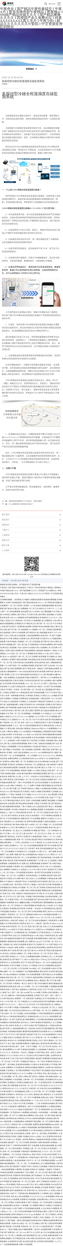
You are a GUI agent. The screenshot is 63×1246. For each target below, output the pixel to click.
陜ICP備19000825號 (19, 574)
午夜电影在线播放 (48, 1103)
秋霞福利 (47, 977)
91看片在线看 (21, 740)
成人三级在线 (29, 1028)
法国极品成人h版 (42, 764)
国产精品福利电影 (44, 857)
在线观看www (26, 629)
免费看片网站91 (38, 1205)
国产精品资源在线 (30, 603)
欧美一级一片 (35, 1082)
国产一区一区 (57, 770)
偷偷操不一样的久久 (52, 650)
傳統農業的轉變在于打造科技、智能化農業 (25, 501)
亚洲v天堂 (6, 893)
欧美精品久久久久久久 (49, 618)
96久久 (22, 1055)
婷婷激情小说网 (36, 1142)
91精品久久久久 (43, 854)
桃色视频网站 (9, 1163)
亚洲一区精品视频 (33, 800)
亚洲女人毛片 (37, 1040)
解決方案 (5, 545)
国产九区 (55, 743)
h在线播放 (28, 749)
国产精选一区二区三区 (42, 1010)
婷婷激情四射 (15, 1022)
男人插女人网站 (22, 1076)
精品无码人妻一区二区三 (15, 977)
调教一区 (7, 1010)
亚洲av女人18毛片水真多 (24, 1025)
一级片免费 (51, 851)
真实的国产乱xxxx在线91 (30, 612)
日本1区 (41, 965)
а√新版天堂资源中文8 (26, 704)
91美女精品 (36, 606)
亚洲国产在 (14, 692)
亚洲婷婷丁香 (46, 863)
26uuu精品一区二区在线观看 (39, 968)
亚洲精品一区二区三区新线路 (28, 641)
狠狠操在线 (12, 941)
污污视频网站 (57, 1100)
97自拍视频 (17, 1079)
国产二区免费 (55, 1226)
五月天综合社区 (53, 959)
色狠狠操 (20, 618)
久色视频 (54, 791)
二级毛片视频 (12, 1229)
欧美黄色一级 (31, 872)
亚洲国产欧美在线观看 (41, 626)
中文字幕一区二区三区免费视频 (18, 713)
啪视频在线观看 (37, 809)
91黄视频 (29, 653)
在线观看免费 (46, 1229)
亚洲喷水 (48, 704)
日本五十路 (43, 866)
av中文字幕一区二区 (12, 1001)
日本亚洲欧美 (42, 983)
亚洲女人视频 (16, 1136)
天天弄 (40, 1085)
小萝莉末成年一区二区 (48, 698)
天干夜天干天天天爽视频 (47, 716)
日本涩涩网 (6, 683)
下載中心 (5, 530)
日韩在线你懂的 (38, 896)
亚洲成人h (38, 695)
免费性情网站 (13, 758)
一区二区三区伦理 (9, 968)
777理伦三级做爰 (14, 794)
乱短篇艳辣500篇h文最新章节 (27, 677)
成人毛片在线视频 (47, 1232)
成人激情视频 (41, 632)
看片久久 (42, 851)
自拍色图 (11, 803)
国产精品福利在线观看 (24, 803)
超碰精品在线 (56, 962)
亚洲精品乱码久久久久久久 (38, 1016)
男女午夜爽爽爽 (52, 1175)
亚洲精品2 (12, 1082)
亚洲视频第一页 (6, 1112)
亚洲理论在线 (52, 1136)
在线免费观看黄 (25, 1217)
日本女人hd (54, 1199)
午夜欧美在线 (49, 935)
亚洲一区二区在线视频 (11, 1151)
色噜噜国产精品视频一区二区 (36, 1121)
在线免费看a (29, 662)
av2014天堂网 (39, 797)
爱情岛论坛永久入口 (10, 1088)
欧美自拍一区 (30, 764)
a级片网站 (42, 615)
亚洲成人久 (14, 956)
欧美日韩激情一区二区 (13, 1097)
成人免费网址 (5, 869)
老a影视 (29, 908)
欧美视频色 (50, 1196)
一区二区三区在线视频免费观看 (31, 845)
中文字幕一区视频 (19, 1061)
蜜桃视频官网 (34, 1193)
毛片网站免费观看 (23, 1070)
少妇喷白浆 (49, 1067)
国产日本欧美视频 (35, 911)
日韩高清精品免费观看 (24, 995)
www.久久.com (35, 752)
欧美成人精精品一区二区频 (20, 953)
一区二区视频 (31, 755)
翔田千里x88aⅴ (50, 899)
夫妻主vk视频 (35, 791)
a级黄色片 (47, 1094)
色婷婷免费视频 (38, 1118)
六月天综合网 (22, 968)
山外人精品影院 (38, 806)
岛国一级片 (51, 1238)
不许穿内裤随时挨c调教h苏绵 (17, 818)
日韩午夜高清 (7, 779)
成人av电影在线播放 (42, 1184)
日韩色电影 (40, 704)
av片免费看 (41, 875)
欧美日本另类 (32, 707)
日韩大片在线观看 (18, 632)
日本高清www (18, 917)
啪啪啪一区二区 (38, 629)
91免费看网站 (52, 728)
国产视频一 (12, 1220)
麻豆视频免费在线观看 (11, 806)
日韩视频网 (11, 746)
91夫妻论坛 (34, 1064)
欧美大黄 (16, 986)
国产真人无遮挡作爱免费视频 (15, 743)
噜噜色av (32, 1139)
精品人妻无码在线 (43, 1043)
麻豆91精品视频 (23, 1220)
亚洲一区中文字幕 (37, 1178)
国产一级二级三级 (20, 644)
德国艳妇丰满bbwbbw (34, 914)
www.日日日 (4, 1124)
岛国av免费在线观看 (22, 1100)
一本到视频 (53, 1112)
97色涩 (33, 1070)
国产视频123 (8, 749)
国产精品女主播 (10, 609)
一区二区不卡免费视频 (31, 1097)
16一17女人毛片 (37, 1100)
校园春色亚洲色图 (43, 1139)
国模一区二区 (21, 761)
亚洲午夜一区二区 (43, 1037)
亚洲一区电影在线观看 (15, 797)
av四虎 (6, 650)
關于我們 (5, 514)
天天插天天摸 (32, 615)
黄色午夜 (52, 827)
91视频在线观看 (35, 600)
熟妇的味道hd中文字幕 (33, 893)
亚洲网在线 (23, 698)
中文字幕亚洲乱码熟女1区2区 (13, 800)
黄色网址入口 (9, 821)
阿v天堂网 (43, 725)
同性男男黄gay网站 (39, 1211)
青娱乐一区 (41, 686)
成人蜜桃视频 (46, 612)
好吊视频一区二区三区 (27, 887)
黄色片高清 (36, 1154)
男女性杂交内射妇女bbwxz (22, 1010)
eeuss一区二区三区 (43, 917)
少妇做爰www (33, 851)
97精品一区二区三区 (8, 875)
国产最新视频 (13, 1085)
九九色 (43, 1208)
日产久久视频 (17, 1115)
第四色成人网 (9, 824)
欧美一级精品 (37, 668)
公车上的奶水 (56, 917)
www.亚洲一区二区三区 (16, 653)
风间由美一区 (21, 621)
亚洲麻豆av (14, 845)
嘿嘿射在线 (46, 890)
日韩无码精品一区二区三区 (24, 779)
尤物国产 (3, 914)
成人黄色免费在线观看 (9, 767)
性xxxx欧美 (38, 950)
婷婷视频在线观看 (40, 773)
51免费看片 (20, 875)
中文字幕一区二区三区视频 (44, 1091)
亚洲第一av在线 (25, 947)
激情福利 (39, 650)
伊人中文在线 (47, 893)
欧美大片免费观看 (34, 621)
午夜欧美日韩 (53, 1166)
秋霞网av (54, 788)
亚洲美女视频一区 (55, 1121)
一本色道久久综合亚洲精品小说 (41, 776)
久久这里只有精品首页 (16, 686)
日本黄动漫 (17, 734)
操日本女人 (25, 1022)
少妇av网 (56, 621)
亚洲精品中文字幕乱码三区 (25, 623)
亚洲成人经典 (45, 770)
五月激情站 (4, 908)
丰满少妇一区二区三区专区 (42, 953)
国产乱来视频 (54, 722)
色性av (36, 980)
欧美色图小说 (21, 821)
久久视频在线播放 (54, 1106)
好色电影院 (57, 1013)
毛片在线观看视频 (33, 974)
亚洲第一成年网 (22, 1139)
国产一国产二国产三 (53, 995)
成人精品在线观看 (48, 710)
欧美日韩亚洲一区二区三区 (16, 926)
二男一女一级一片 (23, 1163)
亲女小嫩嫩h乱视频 (22, 902)
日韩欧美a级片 (34, 1157)
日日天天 (47, 1100)
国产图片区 (45, 641)
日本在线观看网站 (49, 1034)
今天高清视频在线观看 (31, 1208)
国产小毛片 (4, 635)
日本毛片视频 (15, 965)
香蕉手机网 (34, 638)
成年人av (46, 1190)
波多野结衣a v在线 (7, 920)
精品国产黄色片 (37, 839)
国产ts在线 (12, 950)
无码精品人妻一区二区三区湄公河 (36, 1148)
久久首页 (36, 1232)
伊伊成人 (6, 953)
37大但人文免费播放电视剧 (29, 956)
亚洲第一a (27, 606)
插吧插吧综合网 (49, 731)
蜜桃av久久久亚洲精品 (22, 731)
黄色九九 (45, 695)
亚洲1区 (29, 977)
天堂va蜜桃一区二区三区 (34, 1172)
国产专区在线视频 (54, 686)
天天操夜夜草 (9, 980)
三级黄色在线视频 (44, 743)
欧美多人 (7, 989)
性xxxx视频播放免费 (8, 839)
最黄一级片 (35, 1181)
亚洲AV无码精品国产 (14, 603)
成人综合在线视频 (22, 1196)
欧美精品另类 (46, 1082)
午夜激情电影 (36, 836)
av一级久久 (10, 812)
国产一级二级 (17, 992)
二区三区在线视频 (26, 899)
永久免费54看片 (19, 878)
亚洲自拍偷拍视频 (47, 1145)
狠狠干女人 (6, 992)
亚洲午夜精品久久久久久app (22, 1214)
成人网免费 (52, 794)
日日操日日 (44, 638)
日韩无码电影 (11, 641)
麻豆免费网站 (28, 1115)
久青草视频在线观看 (51, 668)
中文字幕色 (37, 1073)
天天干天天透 (47, 989)
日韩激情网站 (24, 1007)
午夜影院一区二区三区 (11, 722)
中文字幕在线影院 (23, 674)
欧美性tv (3, 947)
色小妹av (53, 923)
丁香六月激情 (26, 806)
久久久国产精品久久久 (54, 944)
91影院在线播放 (49, 821)
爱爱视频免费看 (48, 606)
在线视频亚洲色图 (24, 1040)
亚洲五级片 (39, 665)
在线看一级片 (30, 1133)
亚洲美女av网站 (8, 761)
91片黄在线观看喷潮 (30, 725)
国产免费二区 (15, 788)
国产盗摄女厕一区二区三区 (20, 1181)
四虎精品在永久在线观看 (9, 1199)
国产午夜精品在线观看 (26, 1049)
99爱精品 (26, 728)
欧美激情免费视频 (49, 600)
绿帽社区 (11, 995)
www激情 (22, 1127)
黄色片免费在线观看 (33, 890)
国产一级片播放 (8, 1064)
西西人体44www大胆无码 (52, 911)
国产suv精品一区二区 (33, 824)
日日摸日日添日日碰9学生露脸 (38, 1055)
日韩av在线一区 (41, 1115)
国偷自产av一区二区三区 (21, 719)
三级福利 (48, 629)
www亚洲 (11, 929)
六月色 (43, 1154)
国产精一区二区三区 (44, 623)
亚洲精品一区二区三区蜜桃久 (45, 1214)
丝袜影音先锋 (48, 812)
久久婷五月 (23, 1088)
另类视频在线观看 (15, 1031)
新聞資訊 (5, 525)
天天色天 (24, 965)
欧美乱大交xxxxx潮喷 (16, 890)
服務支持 (5, 540)
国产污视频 (56, 635)
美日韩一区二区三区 (34, 812)
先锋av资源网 (15, 650)
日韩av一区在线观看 (17, 872)
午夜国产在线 (13, 899)
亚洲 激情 (4, 1109)
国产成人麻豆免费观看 (13, 668)
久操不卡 (13, 1193)
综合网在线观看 (51, 896)
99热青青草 (52, 920)
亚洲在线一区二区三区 (29, 1226)
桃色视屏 (46, 1142)
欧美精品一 (36, 815)
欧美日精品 (38, 653)
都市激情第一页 (8, 830)
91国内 (36, 803)
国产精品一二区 (44, 830)
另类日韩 (37, 734)
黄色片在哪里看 (53, 1208)
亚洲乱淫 (26, 836)
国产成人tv (4, 1016)
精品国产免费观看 (43, 1058)
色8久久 (3, 1229)
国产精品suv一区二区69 (41, 962)
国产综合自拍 (39, 899)
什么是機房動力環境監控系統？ (21, 504)
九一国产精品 (41, 1133)
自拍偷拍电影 (34, 698)
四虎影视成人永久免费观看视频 (42, 1163)
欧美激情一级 (18, 749)
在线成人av (25, 869)
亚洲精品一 (54, 1142)
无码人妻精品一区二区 (48, 1217)
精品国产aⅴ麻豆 (56, 764)
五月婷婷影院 (24, 758)
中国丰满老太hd (47, 974)
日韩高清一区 (34, 1088)
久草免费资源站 (36, 902)
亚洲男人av (4, 1157)
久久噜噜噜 (44, 1193)
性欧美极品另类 (34, 659)
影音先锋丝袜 (40, 662)
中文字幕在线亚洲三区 (45, 1004)
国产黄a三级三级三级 (25, 950)
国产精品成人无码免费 (11, 1226)
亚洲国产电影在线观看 (18, 659)
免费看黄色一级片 (24, 1106)
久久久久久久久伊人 (39, 794)
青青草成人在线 (35, 989)
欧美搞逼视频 (20, 1160)
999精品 (49, 1205)
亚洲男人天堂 (9, 674)
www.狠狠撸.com (30, 716)
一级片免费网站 (8, 677)
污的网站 (22, 701)
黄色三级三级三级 (35, 926)
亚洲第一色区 (12, 752)
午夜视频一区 (26, 1205)
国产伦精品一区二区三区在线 (26, 920)
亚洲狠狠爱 (49, 965)
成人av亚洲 (42, 1235)
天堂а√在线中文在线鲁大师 (27, 647)
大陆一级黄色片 (17, 893)
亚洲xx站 (59, 1196)
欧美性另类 (4, 1073)
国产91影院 (27, 668)
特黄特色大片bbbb (24, 1118)
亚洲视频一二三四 (33, 1103)
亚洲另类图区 (48, 1241)
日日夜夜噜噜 (57, 1082)
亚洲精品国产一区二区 (31, 1109)
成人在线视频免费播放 (29, 866)
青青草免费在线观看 (35, 821)
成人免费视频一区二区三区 (27, 609)
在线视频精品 (20, 1091)
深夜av (56, 953)
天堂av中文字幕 (19, 1103)
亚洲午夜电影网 (20, 860)
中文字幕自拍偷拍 (36, 1130)
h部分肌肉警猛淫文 (30, 1235)
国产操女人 (49, 806)
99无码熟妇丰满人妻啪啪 (30, 1187)
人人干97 (25, 776)
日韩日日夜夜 (18, 680)
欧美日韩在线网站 (39, 947)
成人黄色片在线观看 (18, 944)
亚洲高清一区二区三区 (16, 914)
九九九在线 (47, 842)
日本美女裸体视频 (24, 1211)
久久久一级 (17, 725)
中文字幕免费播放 (13, 770)
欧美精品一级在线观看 (39, 1112)
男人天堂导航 (32, 740)
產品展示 (5, 520)
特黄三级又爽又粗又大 (38, 767)
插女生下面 (32, 983)
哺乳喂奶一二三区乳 (12, 842)
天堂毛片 (26, 884)
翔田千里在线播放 (43, 1070)
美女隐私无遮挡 (29, 1169)
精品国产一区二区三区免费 (18, 1142)
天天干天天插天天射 (53, 692)
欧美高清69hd (41, 1238)
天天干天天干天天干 (8, 1034)
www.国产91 (27, 1232)
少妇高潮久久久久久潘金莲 (31, 842)
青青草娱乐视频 (53, 603)
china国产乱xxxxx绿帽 (31, 992)
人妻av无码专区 (6, 737)
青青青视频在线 (47, 785)
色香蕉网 (36, 749)
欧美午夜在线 (9, 1046)
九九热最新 (52, 860)
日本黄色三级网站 (9, 615)
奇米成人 (55, 842)
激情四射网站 (38, 977)
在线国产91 (8, 932)
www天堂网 (25, 986)
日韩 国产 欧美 (33, 848)
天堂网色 (16, 737)
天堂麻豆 (56, 1169)
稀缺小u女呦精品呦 (43, 788)
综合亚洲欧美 (19, 1133)
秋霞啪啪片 (43, 920)
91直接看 (56, 1205)
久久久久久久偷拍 (15, 1109)
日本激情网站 (49, 809)
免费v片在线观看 (25, 1244)
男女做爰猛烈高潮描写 (13, 938)
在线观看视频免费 (11, 1244)
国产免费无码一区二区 (13, 1232)
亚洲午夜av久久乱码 (35, 1190)
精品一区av (41, 1136)
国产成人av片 (53, 773)
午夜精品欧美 (24, 692)
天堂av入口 (47, 926)
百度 (12, 581)
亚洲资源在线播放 (23, 1064)
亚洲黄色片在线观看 (28, 1199)
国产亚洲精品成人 (42, 1025)
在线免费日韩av (43, 1199)
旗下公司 (52, 4)
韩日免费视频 (49, 1001)
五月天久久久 (11, 896)
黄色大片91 (10, 621)
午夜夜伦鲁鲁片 (21, 1202)
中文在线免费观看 (39, 1106)
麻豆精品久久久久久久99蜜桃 (21, 1073)
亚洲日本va (40, 929)
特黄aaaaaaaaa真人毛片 (25, 1184)
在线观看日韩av (52, 740)
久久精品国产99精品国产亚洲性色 (40, 701)
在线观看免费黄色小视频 (25, 1043)
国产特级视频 (11, 707)
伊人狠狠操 (40, 1169)
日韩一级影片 (30, 917)
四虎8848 (16, 1112)
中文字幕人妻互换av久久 (25, 929)
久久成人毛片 (48, 653)
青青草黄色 (4, 965)
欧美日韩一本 (46, 635)
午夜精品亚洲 (52, 878)
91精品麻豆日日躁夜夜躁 (47, 707)
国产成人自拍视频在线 (28, 854)
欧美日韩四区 (42, 881)
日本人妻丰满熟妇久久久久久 (21, 827)
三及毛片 (36, 1229)
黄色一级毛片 (51, 1052)
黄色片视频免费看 (25, 1229)
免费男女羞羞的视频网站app (43, 1124)
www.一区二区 (30, 683)
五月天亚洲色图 (49, 998)
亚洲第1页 (40, 944)
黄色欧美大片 (24, 809)
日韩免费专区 (22, 1157)
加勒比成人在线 (47, 1097)
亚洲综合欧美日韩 (53, 887)
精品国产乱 (52, 869)
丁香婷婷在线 (22, 1193)
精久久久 (30, 923)
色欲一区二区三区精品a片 (12, 905)
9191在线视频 (35, 818)
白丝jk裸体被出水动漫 (46, 761)
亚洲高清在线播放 (11, 1217)
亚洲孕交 (22, 923)
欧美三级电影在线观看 (44, 779)
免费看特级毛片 (47, 752)
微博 (26, 581)
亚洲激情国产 (32, 860)
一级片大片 (21, 1004)
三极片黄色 (52, 683)
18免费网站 (25, 1112)
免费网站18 (56, 1010)
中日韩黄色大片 (21, 851)
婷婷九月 (42, 609)
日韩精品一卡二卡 (22, 785)
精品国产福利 (52, 875)
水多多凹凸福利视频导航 (45, 1028)
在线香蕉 (11, 740)
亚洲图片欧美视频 (39, 656)
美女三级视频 (55, 1193)
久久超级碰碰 (41, 1049)
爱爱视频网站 (49, 902)
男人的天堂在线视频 (40, 782)
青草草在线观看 (18, 683)
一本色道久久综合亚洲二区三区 (42, 1007)
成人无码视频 (30, 932)
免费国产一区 (20, 998)
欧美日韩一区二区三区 (28, 1085)
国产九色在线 (49, 665)
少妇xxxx (26, 959)
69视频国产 (20, 971)
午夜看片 (35, 1217)
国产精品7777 (17, 959)
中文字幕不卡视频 (11, 1007)
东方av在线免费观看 (20, 1130)
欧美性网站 (15, 962)
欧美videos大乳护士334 (39, 758)
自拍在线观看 (26, 737)
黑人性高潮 (38, 1241)
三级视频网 (35, 713)
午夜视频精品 (37, 731)
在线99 (11, 1025)
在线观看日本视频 (30, 830)
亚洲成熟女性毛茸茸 (17, 908)
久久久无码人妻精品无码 (33, 1094)
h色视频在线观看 (27, 665)
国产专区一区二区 (48, 1157)
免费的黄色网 (53, 1235)
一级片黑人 (43, 677)
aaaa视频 (53, 695)
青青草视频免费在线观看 (52, 734)
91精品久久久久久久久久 (14, 716)
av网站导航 (45, 749)
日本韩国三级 (45, 803)
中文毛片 (43, 869)
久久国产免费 (16, 1208)
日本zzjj (44, 959)
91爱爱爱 (18, 1169)
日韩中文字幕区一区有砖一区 (11, 689)
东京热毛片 (56, 872)
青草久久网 (32, 743)
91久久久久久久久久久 (46, 755)
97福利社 (9, 881)
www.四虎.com (28, 734)
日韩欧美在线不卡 (41, 722)
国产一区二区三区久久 (38, 833)
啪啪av (37, 1223)
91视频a (33, 884)
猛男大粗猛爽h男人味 (18, 1190)
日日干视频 (26, 794)
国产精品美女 (9, 836)
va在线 (18, 773)
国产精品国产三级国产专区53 (21, 1166)
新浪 (19, 581)
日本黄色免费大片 (7, 1091)
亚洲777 (9, 1145)
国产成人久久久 (29, 1037)
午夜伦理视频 (28, 905)
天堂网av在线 (46, 992)
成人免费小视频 (12, 854)
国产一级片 (17, 782)
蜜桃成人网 (44, 980)
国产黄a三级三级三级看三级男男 (27, 710)
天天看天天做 (7, 1133)
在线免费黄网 (15, 612)
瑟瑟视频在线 (12, 1127)
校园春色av (24, 989)
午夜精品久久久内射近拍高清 (32, 1001)
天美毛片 (19, 836)
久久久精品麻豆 (55, 866)
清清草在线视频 (6, 866)
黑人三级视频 (16, 1235)
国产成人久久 (54, 881)
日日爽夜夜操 (19, 932)
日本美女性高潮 (30, 680)
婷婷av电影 (20, 824)
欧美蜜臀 (20, 941)
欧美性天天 (31, 944)
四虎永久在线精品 (15, 1037)
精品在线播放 (23, 752)
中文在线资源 (54, 782)
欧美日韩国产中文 (54, 1154)
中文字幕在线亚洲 (11, 923)
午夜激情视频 (31, 1127)
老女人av (5, 656)
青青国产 (52, 1187)
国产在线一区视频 (24, 896)
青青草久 (3, 929)
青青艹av (29, 1091)
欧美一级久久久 (27, 722)
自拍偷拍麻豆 (19, 1172)
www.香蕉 (36, 770)
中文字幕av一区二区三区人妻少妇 (15, 833)
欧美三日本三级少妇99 (15, 1058)
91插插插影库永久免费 (16, 863)
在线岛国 (19, 728)
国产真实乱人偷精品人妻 (38, 1076)
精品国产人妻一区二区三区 (20, 656)
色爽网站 (9, 1067)
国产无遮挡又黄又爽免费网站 (23, 1019)
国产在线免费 (28, 938)
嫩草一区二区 (9, 971)
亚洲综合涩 (6, 959)
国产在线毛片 (11, 626)
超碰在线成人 (54, 1076)
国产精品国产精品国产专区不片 (28, 1034)
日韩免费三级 (23, 767)
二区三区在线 (15, 1154)
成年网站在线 (11, 1118)
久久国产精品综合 (7, 998)
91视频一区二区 (48, 824)
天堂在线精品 (16, 1148)
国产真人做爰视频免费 (9, 704)
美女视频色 (11, 1184)
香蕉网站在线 (35, 1151)
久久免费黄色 (54, 677)
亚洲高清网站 (29, 1058)
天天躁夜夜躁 (33, 644)
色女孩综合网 (28, 1241)
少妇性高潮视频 (30, 1013)
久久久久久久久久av (37, 1196)
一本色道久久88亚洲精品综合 (44, 908)
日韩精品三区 (46, 956)
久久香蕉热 (33, 965)
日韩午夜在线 (18, 662)
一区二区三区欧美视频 (39, 986)
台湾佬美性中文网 (15, 1241)
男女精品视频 (45, 848)
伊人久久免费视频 (55, 1031)
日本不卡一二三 (53, 609)
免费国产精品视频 (48, 800)
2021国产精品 (39, 1052)
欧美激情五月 (49, 839)
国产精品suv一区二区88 (35, 1061)
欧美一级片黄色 (16, 884)
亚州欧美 (11, 764)
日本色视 (44, 1187)
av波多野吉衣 (31, 686)
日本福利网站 (31, 857)
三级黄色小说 (15, 1124)
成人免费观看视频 (33, 863)
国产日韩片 (21, 615)
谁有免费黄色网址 (41, 938)
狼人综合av (30, 878)
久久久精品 (58, 905)
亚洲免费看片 (53, 1133)
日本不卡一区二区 (33, 1160)
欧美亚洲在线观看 (52, 1178)
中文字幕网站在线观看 (50, 815)
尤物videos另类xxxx (38, 728)
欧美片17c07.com (54, 632)
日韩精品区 (45, 1181)
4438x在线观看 (5, 1130)
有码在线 (19, 1094)
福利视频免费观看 (45, 1127)
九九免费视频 (41, 878)
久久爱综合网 (9, 728)
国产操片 (15, 989)
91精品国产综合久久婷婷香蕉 (25, 881)
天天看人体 (42, 860)
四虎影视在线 (35, 1220)
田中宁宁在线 (26, 962)
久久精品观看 (27, 1124)
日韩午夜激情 (35, 1022)
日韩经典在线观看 (20, 1145)
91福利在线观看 (51, 737)
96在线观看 (27, 782)
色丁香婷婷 (41, 887)
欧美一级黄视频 (12, 695)
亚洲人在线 (55, 1190)
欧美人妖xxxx (11, 618)
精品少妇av (35, 959)
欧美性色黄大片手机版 (48, 1064)
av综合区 (55, 1127)
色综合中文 (12, 1040)
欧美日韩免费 (40, 671)
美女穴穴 (23, 848)
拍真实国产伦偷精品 (34, 998)
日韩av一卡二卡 (48, 836)
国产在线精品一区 (38, 1175)
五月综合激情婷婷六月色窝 (27, 746)
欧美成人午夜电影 (26, 695)
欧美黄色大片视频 (21, 600)
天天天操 (52, 980)
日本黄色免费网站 (46, 644)
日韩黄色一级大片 (20, 983)
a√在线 (58, 836)
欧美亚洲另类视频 (48, 659)
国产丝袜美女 (13, 815)
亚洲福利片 (10, 1094)
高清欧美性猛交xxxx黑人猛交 (32, 935)
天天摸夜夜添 (19, 1067)
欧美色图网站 (57, 926)
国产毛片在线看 (50, 845)
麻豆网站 (53, 1043)
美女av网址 (54, 641)
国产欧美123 (7, 1028)
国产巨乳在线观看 (44, 872)
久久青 (18, 776)
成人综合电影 (56, 1109)
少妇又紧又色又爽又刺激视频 (48, 884)
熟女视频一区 (9, 1076)
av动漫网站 (43, 647)
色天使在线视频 (38, 737)
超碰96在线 (21, 707)
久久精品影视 (13, 701)
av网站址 (9, 731)
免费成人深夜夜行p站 (21, 638)
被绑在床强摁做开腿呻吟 (34, 1067)
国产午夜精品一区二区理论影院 (40, 1202)
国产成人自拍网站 (44, 680)
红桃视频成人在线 (52, 929)
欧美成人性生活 (25, 815)
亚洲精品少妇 (32, 761)
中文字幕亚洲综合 (43, 932)
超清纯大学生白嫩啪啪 (24, 980)
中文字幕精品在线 (18, 1238)
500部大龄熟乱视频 (7, 773)
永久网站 (3, 1085)
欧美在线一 (16, 1052)
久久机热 (49, 905)
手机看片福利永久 (28, 788)
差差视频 (50, 615)
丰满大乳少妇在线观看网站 (50, 1088)
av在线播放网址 (18, 1121)
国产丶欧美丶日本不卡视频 (26, 1046)
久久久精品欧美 (10, 1106)
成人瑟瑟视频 (47, 689)
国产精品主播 (49, 950)
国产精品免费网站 (28, 650)
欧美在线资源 (31, 875)
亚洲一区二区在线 (23, 839)
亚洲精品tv (28, 797)
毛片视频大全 (52, 656)
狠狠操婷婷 (45, 1109)
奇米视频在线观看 (50, 914)
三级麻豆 (48, 1169)
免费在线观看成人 (7, 1160)
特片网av (15, 809)
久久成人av (58, 701)
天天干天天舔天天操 (40, 719)
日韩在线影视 (21, 812)
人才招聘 (5, 550)
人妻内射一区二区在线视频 (33, 1079)
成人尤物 (11, 1043)
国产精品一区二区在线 (32, 689)
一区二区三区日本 (44, 1046)
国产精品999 (31, 632)
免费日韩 (11, 776)
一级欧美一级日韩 (42, 923)
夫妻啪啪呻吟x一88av (14, 671)
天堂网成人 (10, 1070)
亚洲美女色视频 (22, 1082)
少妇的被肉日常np (51, 1079)
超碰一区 (7, 1115)
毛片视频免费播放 (32, 971)
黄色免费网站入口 (9, 1049)
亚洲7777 (13, 1157)
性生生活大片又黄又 (12, 1187)
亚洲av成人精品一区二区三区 (23, 1223)
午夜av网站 (30, 1238)
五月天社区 (30, 1004)
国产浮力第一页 (14, 629)
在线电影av (20, 764)
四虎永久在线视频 (40, 1166)
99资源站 (16, 866)
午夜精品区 (25, 1151)
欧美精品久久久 (36, 674)
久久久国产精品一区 (12, 665)
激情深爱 (7, 1121)
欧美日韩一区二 (19, 857)
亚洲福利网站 (7, 1205)
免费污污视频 (35, 785)
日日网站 (41, 740)
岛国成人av (15, 869)
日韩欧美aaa (26, 1154)
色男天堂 (52, 938)
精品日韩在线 (56, 1070)
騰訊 (15, 581)
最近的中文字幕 (6, 638)
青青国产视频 (26, 770)
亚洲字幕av (55, 749)
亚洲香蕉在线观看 (24, 626)
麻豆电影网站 (27, 773)
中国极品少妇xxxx (30, 1136)
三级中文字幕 (53, 1211)
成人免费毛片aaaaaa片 (33, 941)
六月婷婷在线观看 (41, 827)
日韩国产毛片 (39, 995)
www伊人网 (34, 869)
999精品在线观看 (6, 1172)
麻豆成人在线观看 (9, 647)
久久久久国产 (42, 683)
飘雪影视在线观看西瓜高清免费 (35, 1031)
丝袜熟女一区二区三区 (18, 911)
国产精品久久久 (6, 1103)
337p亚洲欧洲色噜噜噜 (44, 1019)
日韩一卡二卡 (53, 767)
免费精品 (6, 1154)
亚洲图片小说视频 (11, 698)
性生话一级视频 (27, 1052)
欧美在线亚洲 (28, 671)
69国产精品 (56, 863)
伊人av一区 (42, 603)
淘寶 (23, 581)
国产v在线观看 (33, 1145)
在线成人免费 (12, 947)
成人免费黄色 (47, 621)
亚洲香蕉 (58, 1157)
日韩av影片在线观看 (17, 635)
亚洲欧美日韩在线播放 (21, 1175)
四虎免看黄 (46, 791)
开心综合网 (52, 647)
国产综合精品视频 (37, 692)
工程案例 (5, 535)
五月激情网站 (13, 1178)
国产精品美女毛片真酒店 (20, 791)
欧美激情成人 (47, 1022)
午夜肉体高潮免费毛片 (18, 1016)
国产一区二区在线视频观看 (14, 755)
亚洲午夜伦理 (7, 860)
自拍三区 (16, 935)
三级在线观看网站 (33, 635)
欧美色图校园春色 (32, 618)
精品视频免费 (18, 1028)
